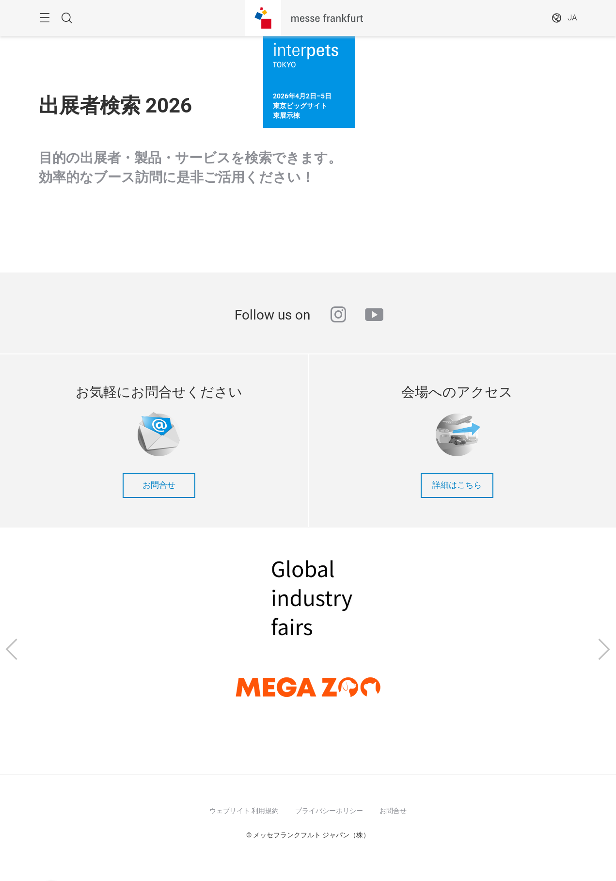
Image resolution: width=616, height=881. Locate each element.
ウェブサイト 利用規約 (244, 811)
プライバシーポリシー (329, 811)
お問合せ (158, 485)
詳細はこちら (457, 485)
